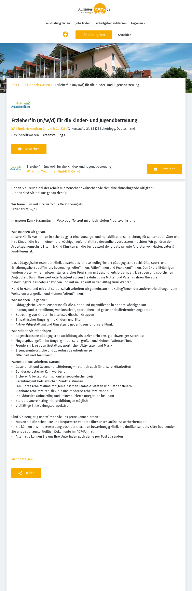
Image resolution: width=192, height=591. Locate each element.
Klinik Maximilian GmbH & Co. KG (40, 128)
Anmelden (124, 35)
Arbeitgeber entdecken (111, 23)
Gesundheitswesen (36, 85)
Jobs (14, 85)
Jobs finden (83, 23)
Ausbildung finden (58, 23)
